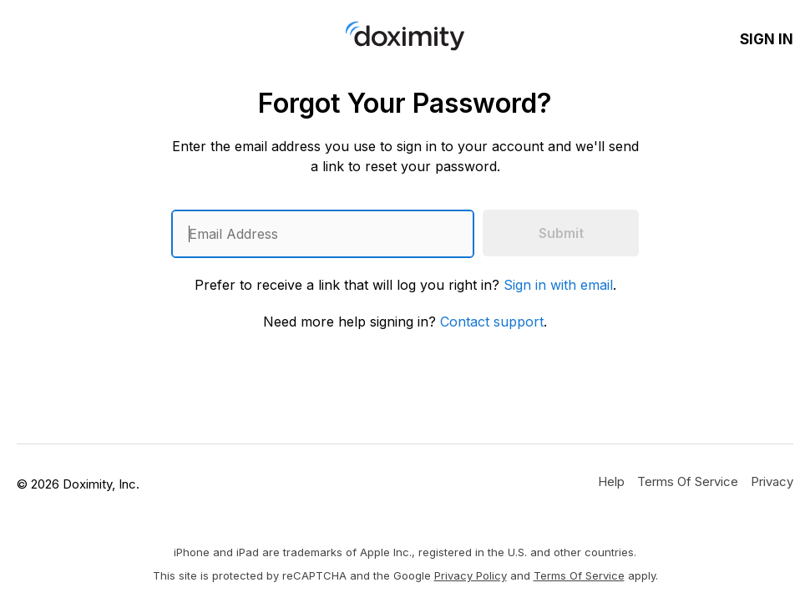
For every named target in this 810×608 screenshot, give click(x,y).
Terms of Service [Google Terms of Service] (579, 575)
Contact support (492, 321)
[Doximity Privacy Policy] (772, 481)
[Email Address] (322, 234)
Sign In (766, 39)
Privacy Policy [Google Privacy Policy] (470, 575)
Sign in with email (558, 284)
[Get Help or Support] (611, 481)
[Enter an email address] (322, 234)
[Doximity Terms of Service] (687, 481)
